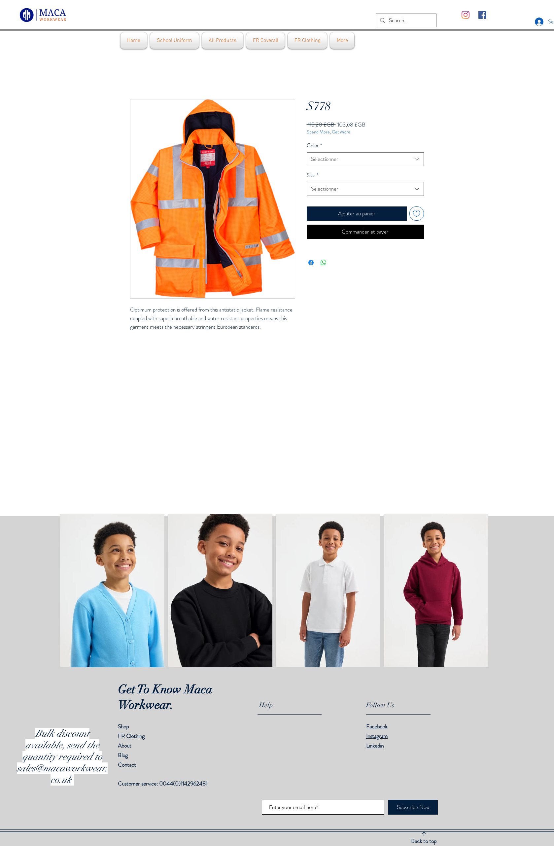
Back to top (423, 841)
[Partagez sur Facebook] (311, 263)
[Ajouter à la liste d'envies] (416, 213)
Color (314, 145)
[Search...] (405, 20)
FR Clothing (131, 736)
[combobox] (365, 159)
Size (313, 175)
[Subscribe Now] (413, 807)
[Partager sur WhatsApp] (324, 263)
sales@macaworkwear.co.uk (62, 774)
